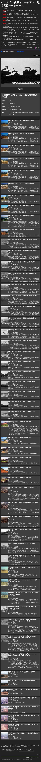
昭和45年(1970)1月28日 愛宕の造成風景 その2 (21, 351)
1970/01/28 (12, 103)
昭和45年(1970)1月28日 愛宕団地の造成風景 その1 (22, 239)
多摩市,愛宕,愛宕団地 (14, 106)
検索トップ (4, 51)
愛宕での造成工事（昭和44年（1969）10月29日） (22, 556)
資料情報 (12, 51)
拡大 (20, 89)
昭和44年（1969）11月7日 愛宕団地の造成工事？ (22, 672)
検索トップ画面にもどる (25, 749)
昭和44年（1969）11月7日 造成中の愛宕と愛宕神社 (23, 689)
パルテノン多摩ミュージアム (33, 757)
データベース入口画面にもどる (26, 751)
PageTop (38, 754)
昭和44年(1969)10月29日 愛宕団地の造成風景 (21, 120)
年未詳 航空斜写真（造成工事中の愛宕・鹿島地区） (23, 698)
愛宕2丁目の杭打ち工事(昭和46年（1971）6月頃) (21, 543)
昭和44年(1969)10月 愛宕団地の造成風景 (19, 421)
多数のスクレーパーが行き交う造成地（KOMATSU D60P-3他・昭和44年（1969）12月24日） (22, 620)
